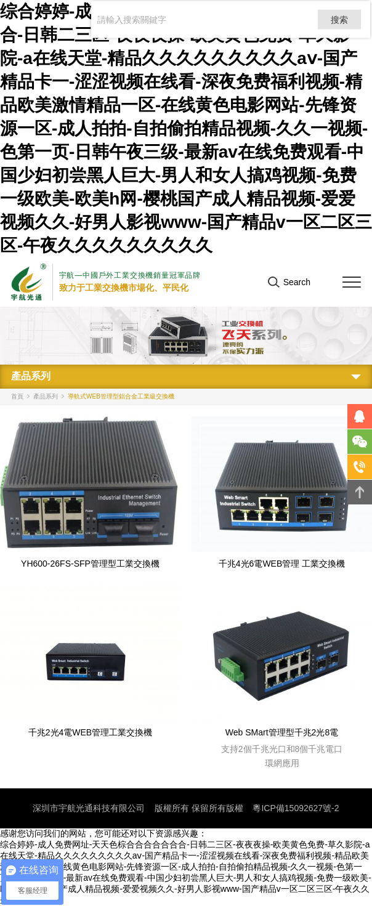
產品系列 (45, 396)
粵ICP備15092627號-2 (296, 808)
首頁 (17, 396)
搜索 (338, 22)
